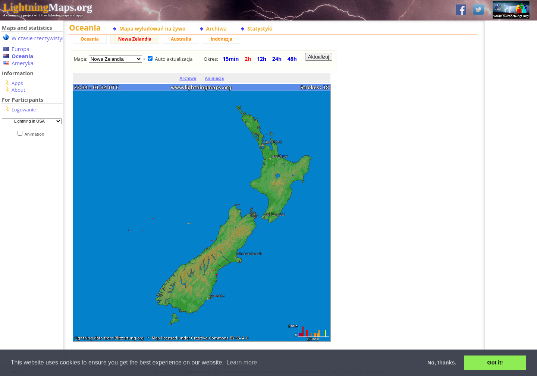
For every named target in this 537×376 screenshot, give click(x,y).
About (18, 89)
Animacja (214, 78)
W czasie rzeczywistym (39, 38)
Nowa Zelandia (134, 39)
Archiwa (216, 28)
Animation (36, 134)
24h (277, 58)
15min (231, 58)
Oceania (22, 56)
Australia (181, 39)
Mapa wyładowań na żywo (152, 28)
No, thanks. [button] (441, 363)
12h (261, 58)
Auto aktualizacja (173, 59)
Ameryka (23, 63)
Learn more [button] (241, 362)
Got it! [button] (495, 363)
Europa (20, 49)
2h (248, 58)
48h (292, 58)
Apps (17, 83)
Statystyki (260, 28)
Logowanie (24, 109)
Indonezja (222, 39)
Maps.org (47, 7)
